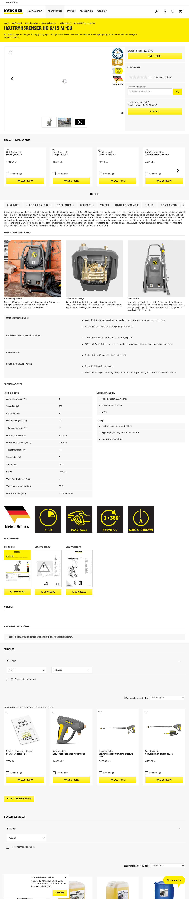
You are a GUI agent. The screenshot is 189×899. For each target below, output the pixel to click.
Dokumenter (87, 219)
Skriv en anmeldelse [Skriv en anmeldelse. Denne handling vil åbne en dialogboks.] (162, 77)
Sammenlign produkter (136, 688)
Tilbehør (149, 219)
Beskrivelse (13, 219)
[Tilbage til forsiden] (14, 11)
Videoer (104, 219)
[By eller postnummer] (150, 91)
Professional (55, 11)
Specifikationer (65, 219)
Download (17, 605)
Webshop (102, 11)
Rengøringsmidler (170, 219)
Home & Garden (35, 11)
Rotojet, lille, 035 (61, 174)
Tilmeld (59, 893)
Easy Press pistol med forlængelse (69, 725)
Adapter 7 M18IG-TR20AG (157, 174)
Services (71, 11)
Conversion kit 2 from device (159, 725)
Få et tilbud (154, 56)
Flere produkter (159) (19, 765)
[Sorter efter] (167, 688)
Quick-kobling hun (107, 174)
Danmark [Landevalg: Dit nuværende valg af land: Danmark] (12, 3)
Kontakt (154, 111)
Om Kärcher (86, 11)
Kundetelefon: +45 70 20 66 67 (142, 105)
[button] (12, 78)
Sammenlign (135, 67)
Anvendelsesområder (127, 219)
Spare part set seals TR (17, 725)
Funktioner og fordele (38, 219)
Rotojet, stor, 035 (14, 174)
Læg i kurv (25, 194)
